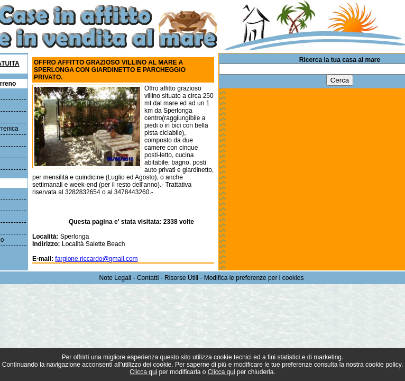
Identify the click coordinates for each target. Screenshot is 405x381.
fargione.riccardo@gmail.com (96, 258)
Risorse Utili (181, 278)
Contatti (148, 278)
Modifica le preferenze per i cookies (254, 278)
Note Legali (115, 278)
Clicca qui (143, 372)
